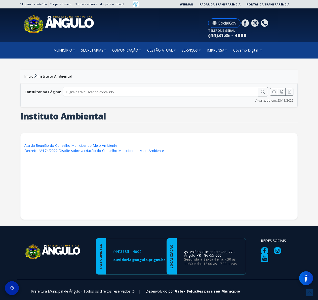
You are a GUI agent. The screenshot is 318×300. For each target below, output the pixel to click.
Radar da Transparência (219, 4)
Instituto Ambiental (55, 76)
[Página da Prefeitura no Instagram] (255, 22)
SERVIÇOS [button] (190, 50)
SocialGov (224, 23)
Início (29, 76)
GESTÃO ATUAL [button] (160, 50)
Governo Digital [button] (246, 50)
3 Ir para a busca (86, 4)
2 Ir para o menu (61, 4)
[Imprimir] (274, 92)
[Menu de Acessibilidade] (306, 278)
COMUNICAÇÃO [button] (125, 50)
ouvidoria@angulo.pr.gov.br (139, 259)
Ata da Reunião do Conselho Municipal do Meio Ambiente (70, 145)
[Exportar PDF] (282, 92)
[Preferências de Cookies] (12, 288)
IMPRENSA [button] (215, 50)
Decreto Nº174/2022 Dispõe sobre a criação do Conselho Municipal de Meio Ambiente (94, 150)
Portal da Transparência (267, 4)
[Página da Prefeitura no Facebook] (245, 22)
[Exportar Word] (289, 92)
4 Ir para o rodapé (112, 4)
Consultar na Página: (43, 92)
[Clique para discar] (265, 22)
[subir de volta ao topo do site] (309, 292)
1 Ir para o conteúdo (33, 4)
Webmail (187, 4)
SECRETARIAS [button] (92, 50)
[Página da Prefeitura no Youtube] (266, 257)
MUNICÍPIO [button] (62, 50)
